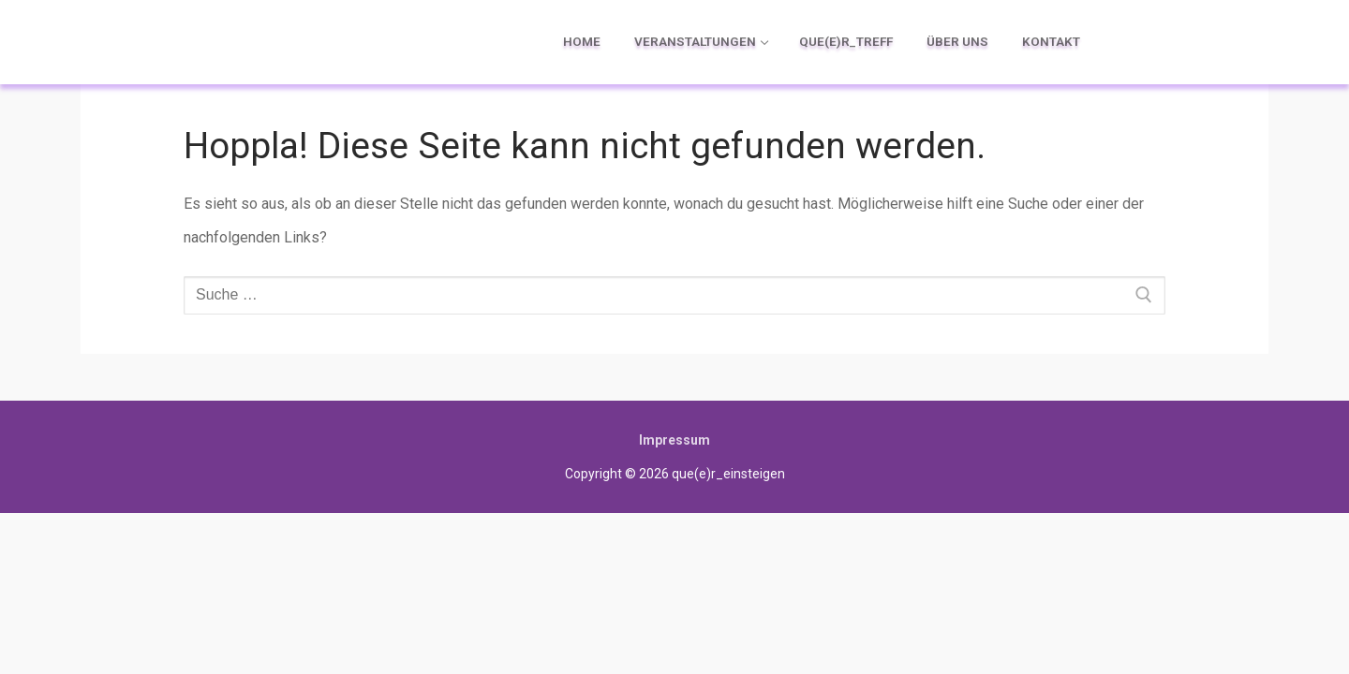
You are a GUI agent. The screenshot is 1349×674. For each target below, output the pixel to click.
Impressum (674, 439)
